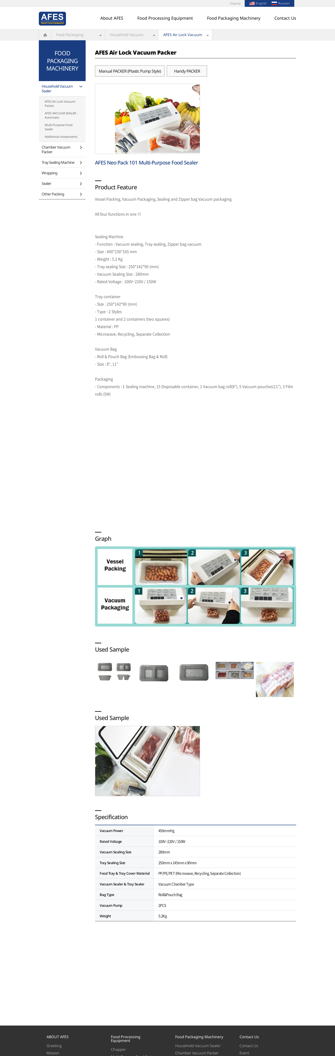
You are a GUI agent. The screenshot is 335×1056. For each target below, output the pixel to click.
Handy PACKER (187, 71)
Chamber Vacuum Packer (56, 149)
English (258, 3)
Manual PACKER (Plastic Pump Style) (130, 71)
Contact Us (285, 18)
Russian (281, 3)
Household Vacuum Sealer (126, 36)
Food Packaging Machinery (233, 18)
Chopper (118, 1049)
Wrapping (49, 172)
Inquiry (235, 3)
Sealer (46, 183)
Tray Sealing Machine (58, 162)
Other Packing (53, 194)
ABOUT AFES (58, 1037)
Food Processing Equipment (165, 18)
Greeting (54, 1045)
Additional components (61, 136)
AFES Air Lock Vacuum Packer (182, 36)
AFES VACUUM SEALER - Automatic (61, 115)
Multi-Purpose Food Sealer (59, 127)
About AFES (111, 18)
